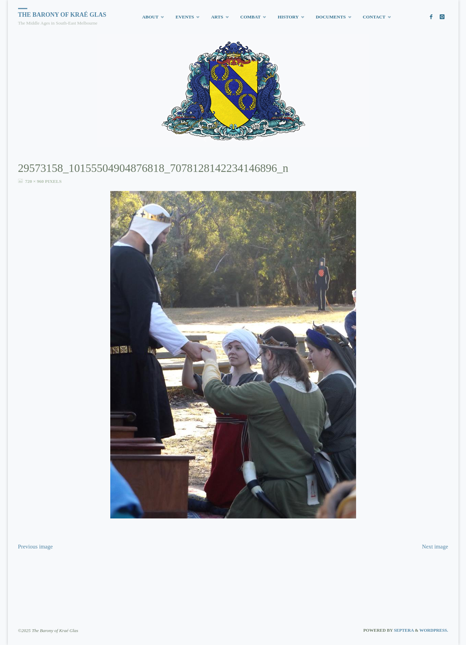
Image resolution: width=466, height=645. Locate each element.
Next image (435, 546)
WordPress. (434, 630)
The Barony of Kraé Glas (62, 14)
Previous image (35, 546)
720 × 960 (35, 181)
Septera (403, 630)
